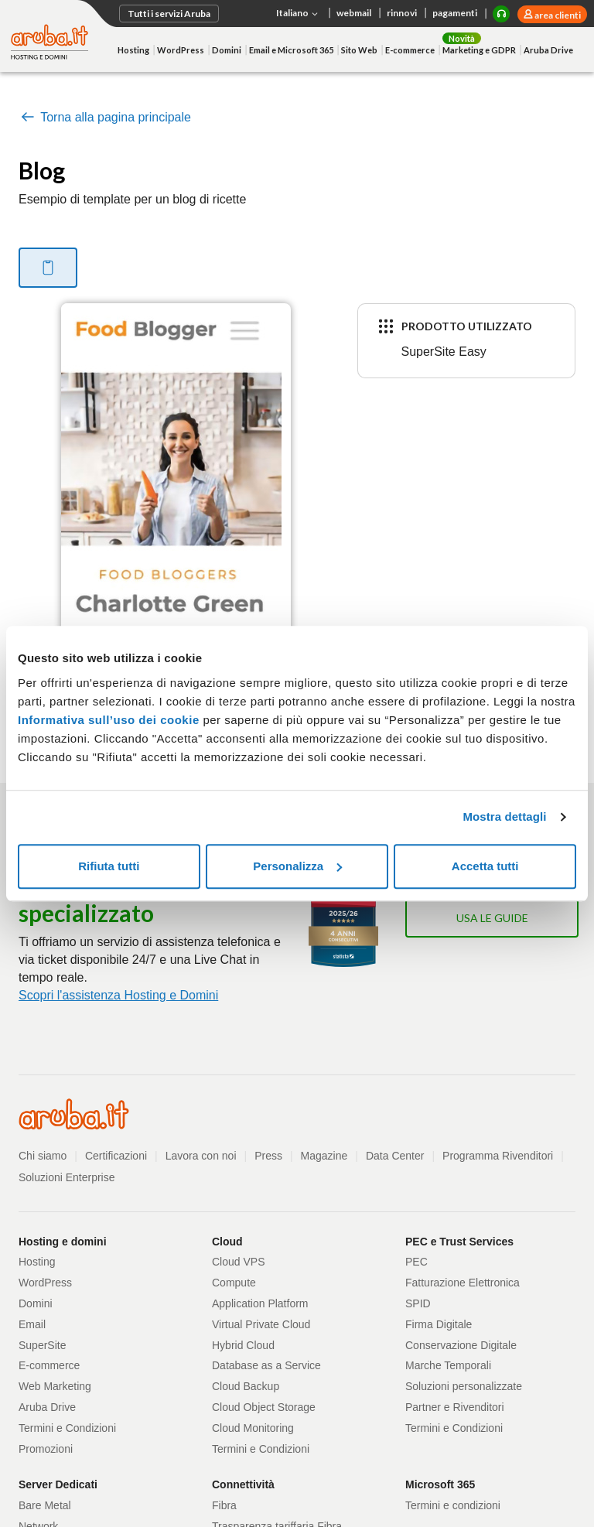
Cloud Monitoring (253, 1428)
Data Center (395, 1156)
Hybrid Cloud (243, 1345)
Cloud (227, 1241)
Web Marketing (55, 1386)
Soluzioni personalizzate (463, 1386)
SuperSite (42, 1345)
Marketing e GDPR (479, 50)
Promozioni (46, 1449)
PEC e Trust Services (459, 1241)
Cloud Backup (245, 1386)
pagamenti (454, 13)
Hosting (133, 50)
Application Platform (260, 1303)
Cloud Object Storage (264, 1407)
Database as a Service (266, 1365)
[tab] (48, 267)
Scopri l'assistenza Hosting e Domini (118, 995)
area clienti (557, 15)
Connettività (243, 1484)
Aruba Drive (548, 50)
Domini (226, 50)
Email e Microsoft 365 (291, 50)
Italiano (298, 14)
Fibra (224, 1505)
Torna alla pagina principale (105, 117)
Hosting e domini (63, 1241)
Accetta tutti (485, 866)
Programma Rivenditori (497, 1156)
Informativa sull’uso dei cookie (109, 719)
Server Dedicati (58, 1484)
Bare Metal (45, 1505)
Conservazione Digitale (461, 1345)
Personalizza (297, 866)
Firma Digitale (438, 1324)
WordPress (180, 50)
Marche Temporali (448, 1365)
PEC (416, 1261)
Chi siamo (43, 1156)
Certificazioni (116, 1156)
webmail (353, 13)
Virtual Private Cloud (261, 1324)
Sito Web (359, 50)
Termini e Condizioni (67, 1428)
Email (32, 1324)
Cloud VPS (238, 1261)
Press (268, 1156)
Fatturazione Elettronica (462, 1282)
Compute (234, 1282)
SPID (418, 1303)
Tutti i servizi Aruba (169, 13)
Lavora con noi (201, 1156)
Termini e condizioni (452, 1505)
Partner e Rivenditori (454, 1407)
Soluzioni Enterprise (67, 1177)
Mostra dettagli (504, 816)
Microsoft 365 (440, 1484)
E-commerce (410, 50)
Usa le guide (492, 917)
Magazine (324, 1156)
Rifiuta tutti (108, 866)
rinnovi (402, 13)
